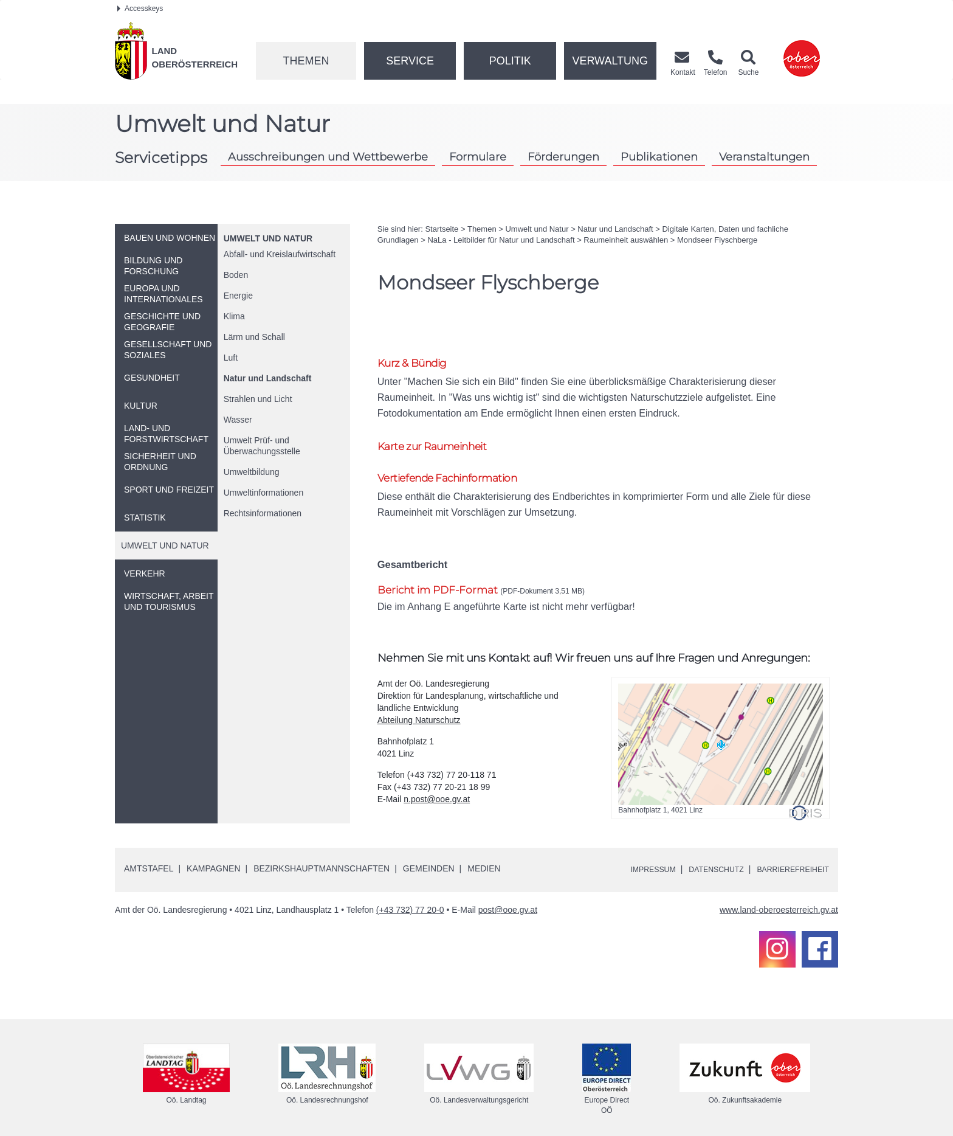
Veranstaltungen (764, 157)
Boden (236, 275)
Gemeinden (429, 858)
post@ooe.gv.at (507, 899)
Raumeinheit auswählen (625, 239)
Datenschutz (702, 859)
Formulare (477, 157)
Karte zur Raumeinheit (439, 433)
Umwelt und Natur (268, 238)
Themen (306, 61)
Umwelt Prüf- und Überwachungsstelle (262, 445)
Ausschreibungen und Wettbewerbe (328, 157)
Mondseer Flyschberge (717, 239)
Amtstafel (148, 858)
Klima (234, 316)
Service (410, 61)
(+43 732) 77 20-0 (410, 899)
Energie (238, 295)
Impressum (632, 859)
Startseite (441, 229)
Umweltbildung (252, 472)
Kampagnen (213, 858)
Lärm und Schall (254, 337)
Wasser (238, 419)
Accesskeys (140, 8)
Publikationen (659, 157)
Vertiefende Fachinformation (456, 466)
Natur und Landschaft (268, 378)
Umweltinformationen (264, 492)
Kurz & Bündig (416, 363)
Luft (231, 357)
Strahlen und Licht (258, 399)
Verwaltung (610, 61)
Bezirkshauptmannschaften (321, 858)
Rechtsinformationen (262, 513)
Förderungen (563, 157)
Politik (510, 61)
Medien (483, 858)
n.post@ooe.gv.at (437, 789)
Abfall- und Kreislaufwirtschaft (279, 254)
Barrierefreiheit (788, 859)
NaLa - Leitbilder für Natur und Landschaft (500, 239)
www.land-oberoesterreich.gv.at (779, 899)
